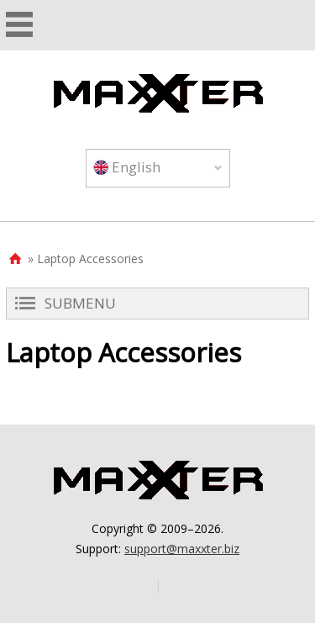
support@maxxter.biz (181, 549)
